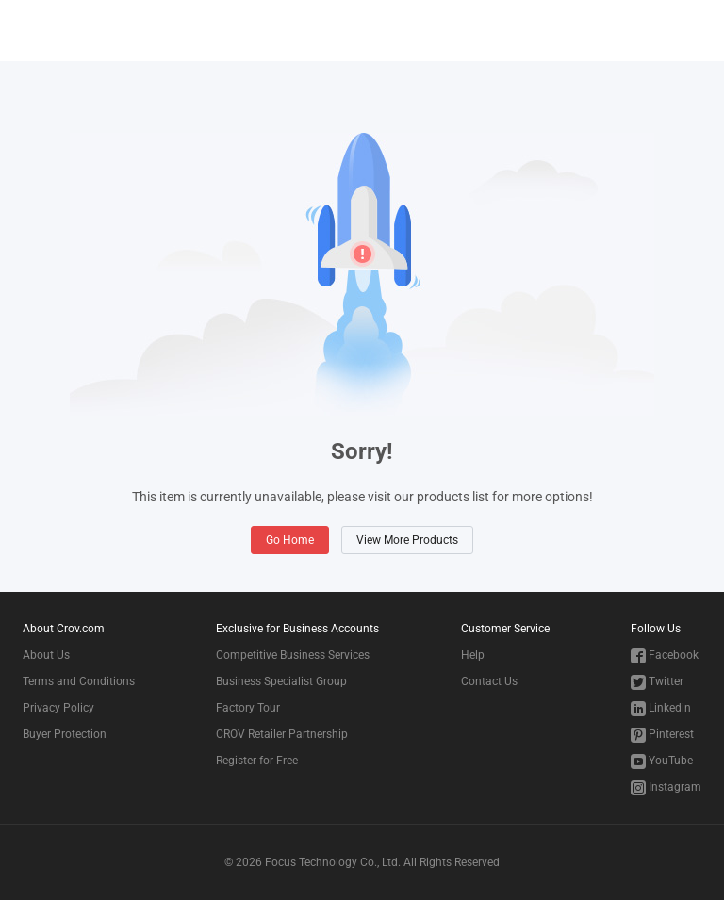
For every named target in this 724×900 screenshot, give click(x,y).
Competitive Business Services (293, 655)
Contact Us (489, 681)
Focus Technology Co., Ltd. (333, 862)
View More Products (407, 540)
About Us (46, 655)
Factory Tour (248, 707)
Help (473, 655)
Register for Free (257, 760)
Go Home (290, 540)
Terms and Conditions (79, 681)
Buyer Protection (65, 734)
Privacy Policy (58, 707)
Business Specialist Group (281, 681)
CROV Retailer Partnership (282, 734)
